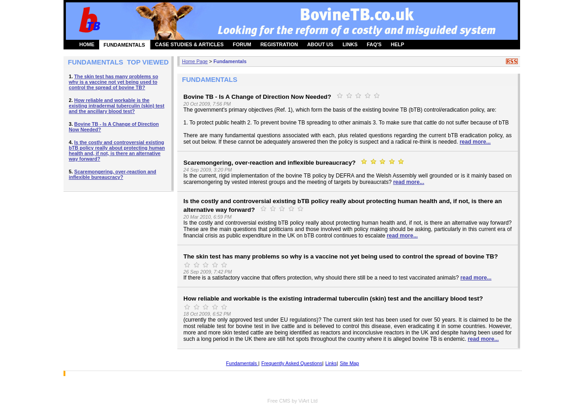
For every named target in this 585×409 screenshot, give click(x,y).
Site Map (349, 363)
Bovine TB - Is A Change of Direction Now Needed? (257, 96)
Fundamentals (229, 61)
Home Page (194, 61)
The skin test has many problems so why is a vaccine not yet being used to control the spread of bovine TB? (113, 82)
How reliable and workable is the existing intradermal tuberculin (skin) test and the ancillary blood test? (117, 105)
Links (331, 363)
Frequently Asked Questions (291, 363)
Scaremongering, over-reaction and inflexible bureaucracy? (112, 174)
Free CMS (278, 401)
